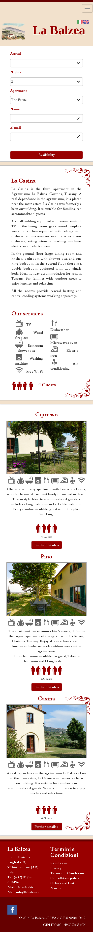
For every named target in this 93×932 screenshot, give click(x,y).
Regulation (58, 863)
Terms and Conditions (67, 873)
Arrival (15, 53)
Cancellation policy (64, 878)
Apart (18, 91)
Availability (46, 155)
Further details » (46, 545)
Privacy (56, 868)
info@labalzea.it (27, 892)
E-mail (15, 127)
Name (15, 109)
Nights (15, 72)
